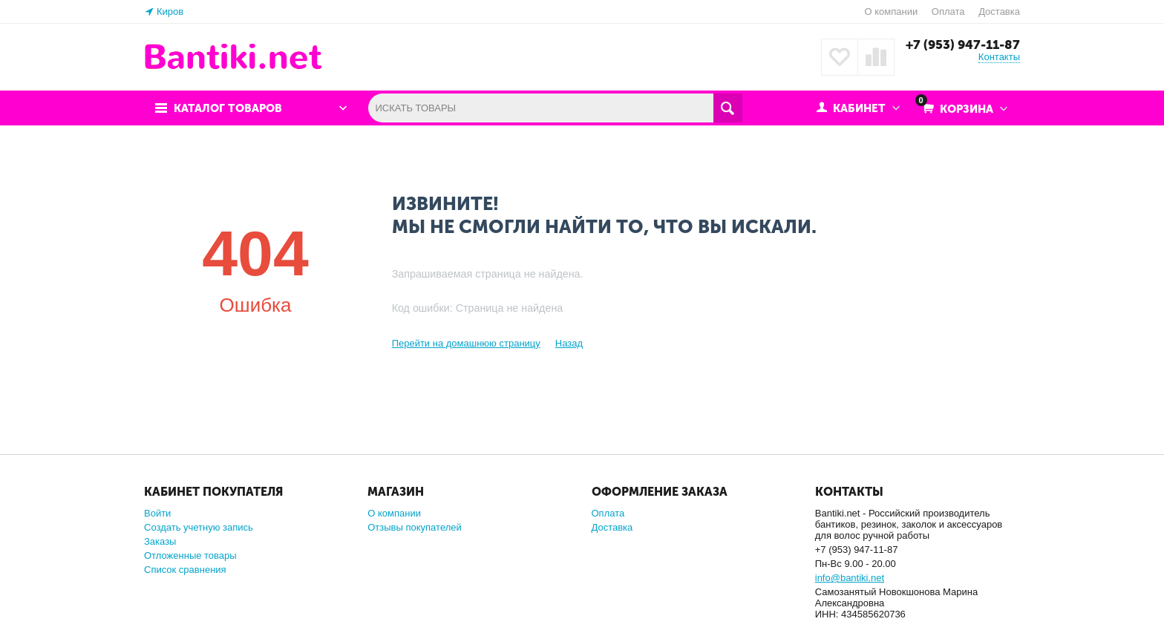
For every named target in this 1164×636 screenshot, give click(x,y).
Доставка (999, 11)
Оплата (948, 11)
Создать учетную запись (198, 527)
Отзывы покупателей (414, 527)
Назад (569, 343)
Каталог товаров (228, 108)
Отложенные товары (190, 555)
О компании (891, 11)
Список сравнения (185, 569)
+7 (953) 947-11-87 (963, 44)
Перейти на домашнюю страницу (466, 343)
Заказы (160, 541)
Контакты (999, 56)
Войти (157, 513)
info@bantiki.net (849, 577)
